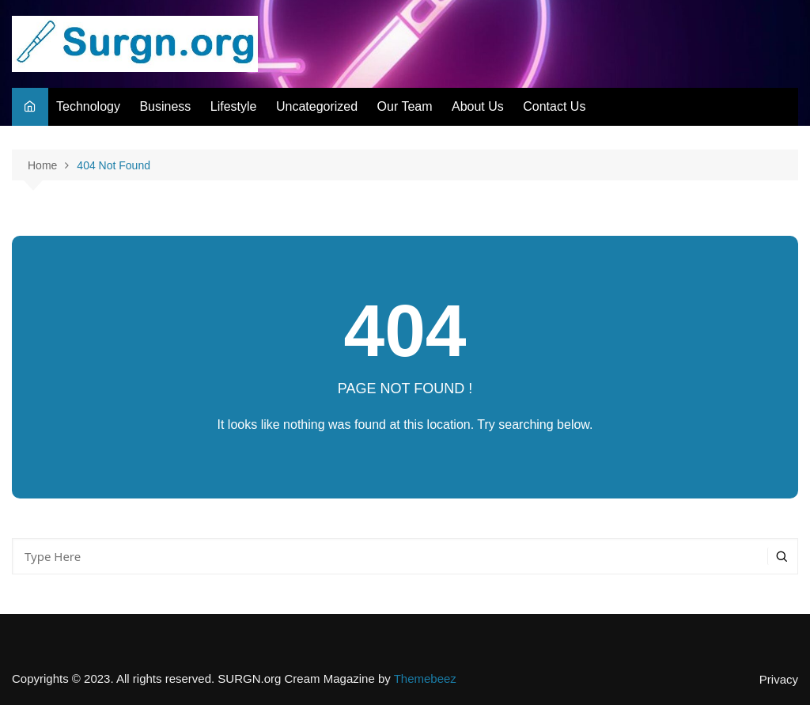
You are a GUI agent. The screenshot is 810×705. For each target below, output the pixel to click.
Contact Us (554, 106)
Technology (88, 106)
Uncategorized (317, 106)
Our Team (405, 106)
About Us (478, 106)
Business (165, 106)
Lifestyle (233, 106)
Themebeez (425, 678)
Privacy (778, 679)
